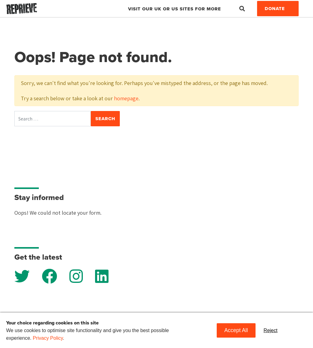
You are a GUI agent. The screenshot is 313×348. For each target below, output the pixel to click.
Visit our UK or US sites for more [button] (174, 9)
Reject (270, 330)
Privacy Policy (48, 338)
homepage (126, 98)
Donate (275, 8)
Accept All (236, 330)
